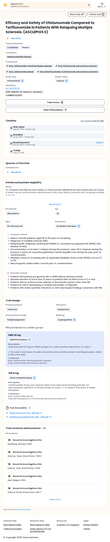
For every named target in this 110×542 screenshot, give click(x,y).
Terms (86, 528)
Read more (55, 204)
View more (55, 499)
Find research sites (40, 524)
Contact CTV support (68, 524)
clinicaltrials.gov (24, 509)
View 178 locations (55, 109)
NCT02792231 (13, 88)
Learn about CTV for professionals (40, 530)
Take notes (55, 102)
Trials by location (12, 528)
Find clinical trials (12, 524)
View (99, 142)
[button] (19, 56)
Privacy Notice (90, 524)
